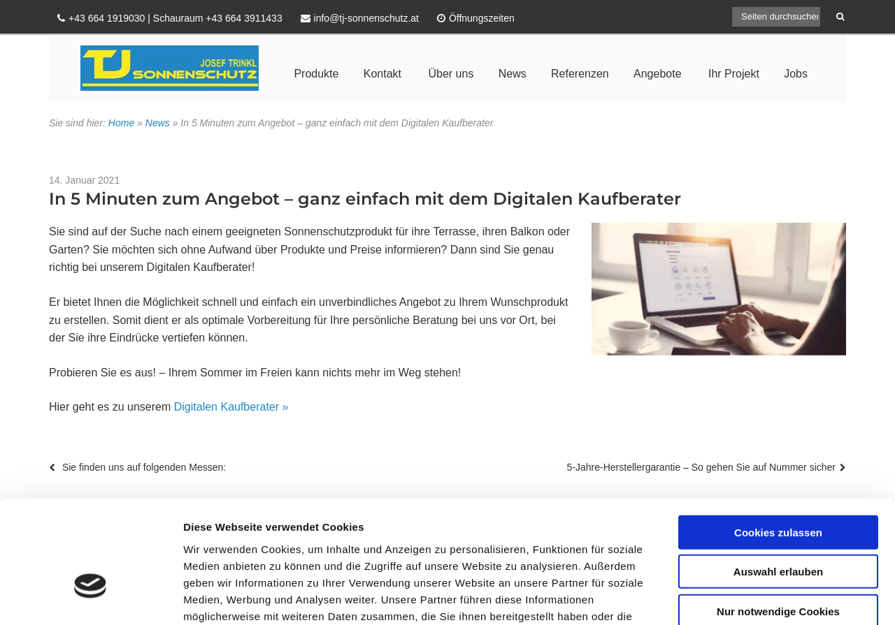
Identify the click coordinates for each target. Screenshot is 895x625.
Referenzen (580, 74)
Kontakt (382, 74)
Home (121, 122)
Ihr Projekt (733, 74)
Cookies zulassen (778, 440)
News (513, 74)
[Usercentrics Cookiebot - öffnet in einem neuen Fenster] (90, 597)
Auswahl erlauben (778, 480)
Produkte (316, 74)
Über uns (450, 74)
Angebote (657, 74)
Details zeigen (743, 597)
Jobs (796, 74)
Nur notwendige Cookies (778, 519)
